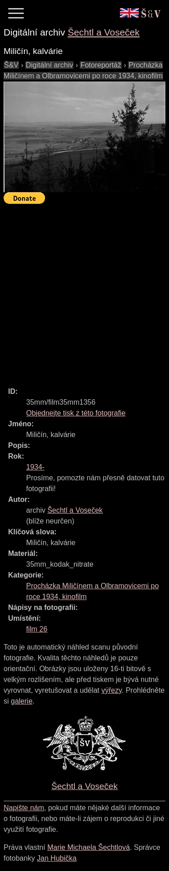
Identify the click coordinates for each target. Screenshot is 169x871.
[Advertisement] (84, 291)
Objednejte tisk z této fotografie (76, 413)
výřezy (111, 690)
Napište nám (24, 808)
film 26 (36, 629)
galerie (21, 701)
